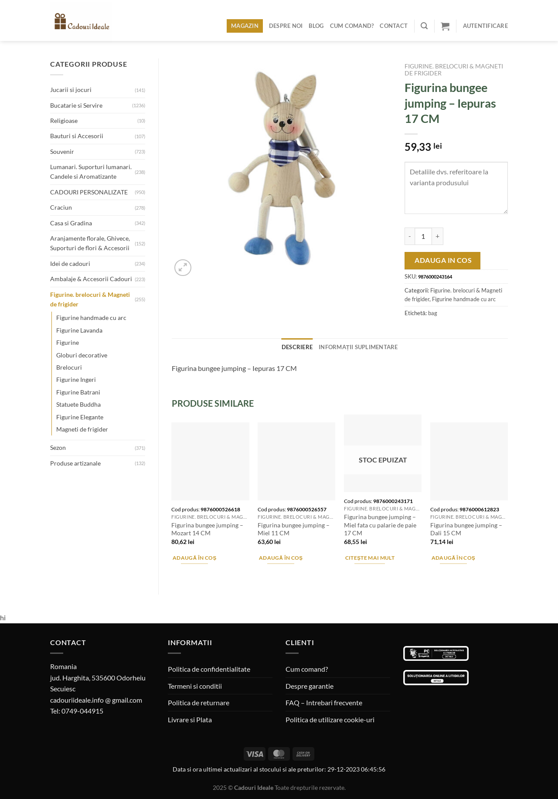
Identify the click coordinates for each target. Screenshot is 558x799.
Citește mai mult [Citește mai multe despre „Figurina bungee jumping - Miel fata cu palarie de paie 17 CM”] (370, 558)
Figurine (67, 342)
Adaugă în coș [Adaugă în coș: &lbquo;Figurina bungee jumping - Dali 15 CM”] (454, 558)
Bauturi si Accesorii (76, 135)
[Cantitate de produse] (423, 236)
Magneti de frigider (82, 429)
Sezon (58, 447)
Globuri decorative (81, 355)
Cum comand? (352, 25)
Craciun (61, 207)
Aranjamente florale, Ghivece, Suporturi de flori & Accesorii (90, 243)
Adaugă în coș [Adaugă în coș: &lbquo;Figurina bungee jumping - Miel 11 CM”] (281, 558)
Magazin (245, 25)
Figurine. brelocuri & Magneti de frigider (90, 299)
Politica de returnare (198, 702)
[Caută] (424, 25)
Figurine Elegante (79, 417)
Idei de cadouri (70, 263)
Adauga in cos (443, 260)
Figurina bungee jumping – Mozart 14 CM (207, 529)
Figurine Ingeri (76, 379)
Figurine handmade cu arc (91, 317)
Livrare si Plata (190, 719)
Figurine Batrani (78, 392)
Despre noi (286, 25)
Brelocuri (69, 367)
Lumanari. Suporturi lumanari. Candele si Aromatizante (91, 171)
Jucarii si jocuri (71, 89)
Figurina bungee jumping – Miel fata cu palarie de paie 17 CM (380, 525)
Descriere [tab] (297, 346)
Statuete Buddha (78, 404)
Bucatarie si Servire (76, 105)
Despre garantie (309, 686)
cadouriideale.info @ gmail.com (96, 700)
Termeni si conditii (195, 686)
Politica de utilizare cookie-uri (330, 719)
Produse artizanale (75, 463)
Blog (316, 25)
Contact (394, 25)
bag (432, 312)
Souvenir (62, 151)
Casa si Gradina (71, 223)
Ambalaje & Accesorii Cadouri (91, 278)
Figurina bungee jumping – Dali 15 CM (466, 529)
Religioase (64, 120)
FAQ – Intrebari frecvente (324, 702)
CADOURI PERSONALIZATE (89, 192)
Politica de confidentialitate (209, 669)
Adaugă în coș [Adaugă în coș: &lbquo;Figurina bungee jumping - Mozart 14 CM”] (195, 558)
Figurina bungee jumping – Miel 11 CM (294, 529)
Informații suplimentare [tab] (358, 346)
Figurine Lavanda (79, 330)
